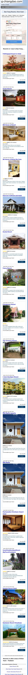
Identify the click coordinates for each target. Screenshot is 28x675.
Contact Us (7, 7)
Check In (7, 25)
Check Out (8, 30)
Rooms (7, 35)
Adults (13, 35)
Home (3, 7)
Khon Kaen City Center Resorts (13, 669)
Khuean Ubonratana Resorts (13, 671)
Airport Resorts (13, 666)
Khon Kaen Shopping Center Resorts (13, 674)
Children (18, 35)
